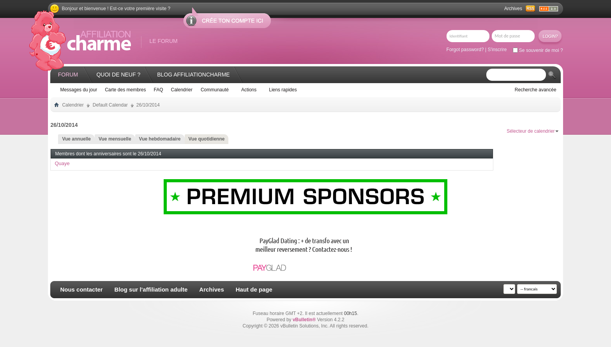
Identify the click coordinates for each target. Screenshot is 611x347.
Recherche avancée (535, 90)
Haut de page (254, 289)
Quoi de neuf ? (118, 74)
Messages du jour (78, 90)
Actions (248, 90)
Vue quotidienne (207, 139)
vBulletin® (304, 319)
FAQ (158, 90)
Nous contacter (81, 289)
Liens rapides (283, 90)
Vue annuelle (76, 139)
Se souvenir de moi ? (538, 50)
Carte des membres (125, 90)
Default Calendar (110, 105)
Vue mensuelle (115, 139)
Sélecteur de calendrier (530, 131)
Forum (68, 74)
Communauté (215, 90)
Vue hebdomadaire (160, 139)
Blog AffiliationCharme (193, 74)
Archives (513, 8)
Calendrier (181, 90)
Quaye (62, 163)
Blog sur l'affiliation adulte (151, 289)
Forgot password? (465, 49)
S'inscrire (497, 49)
